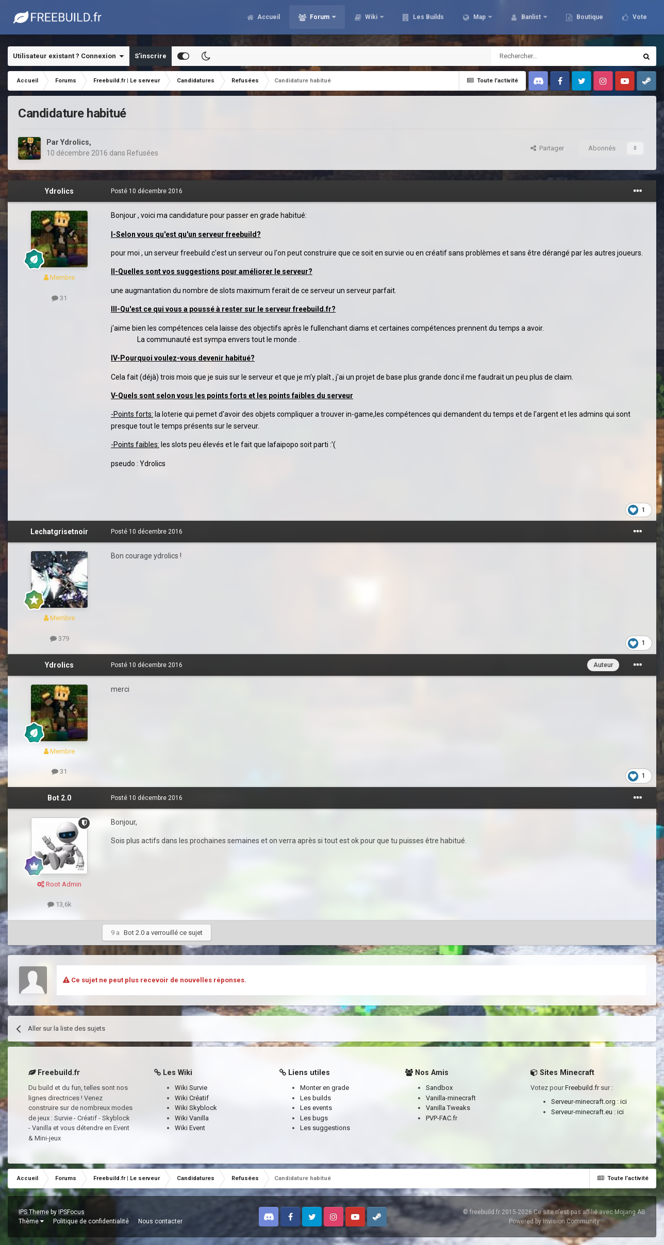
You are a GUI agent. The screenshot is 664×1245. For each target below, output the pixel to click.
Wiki (371, 20)
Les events (316, 1108)
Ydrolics (74, 142)
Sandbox (439, 1087)
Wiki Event (190, 1128)
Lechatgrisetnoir (59, 531)
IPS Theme (34, 1212)
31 (59, 298)
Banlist (531, 20)
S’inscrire (151, 56)
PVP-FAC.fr (441, 1118)
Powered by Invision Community (554, 1221)
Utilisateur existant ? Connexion (68, 56)
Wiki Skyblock (196, 1108)
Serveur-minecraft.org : (585, 1101)
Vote (639, 20)
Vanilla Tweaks (448, 1108)
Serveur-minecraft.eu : (584, 1112)
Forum (319, 20)
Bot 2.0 (59, 798)
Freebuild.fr (582, 1087)
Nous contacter (160, 1221)
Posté (146, 191)
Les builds (315, 1098)
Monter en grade (324, 1087)
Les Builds (427, 20)
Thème (31, 1221)
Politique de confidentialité (91, 1221)
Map (479, 20)
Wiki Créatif (192, 1098)
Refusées (142, 153)
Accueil (268, 20)
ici (623, 1101)
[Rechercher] (542, 56)
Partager (547, 148)
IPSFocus (71, 1212)
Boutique (589, 20)
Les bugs (314, 1118)
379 (59, 638)
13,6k (59, 904)
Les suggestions (325, 1128)
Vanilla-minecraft (451, 1098)
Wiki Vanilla (192, 1118)
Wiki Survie (191, 1087)
